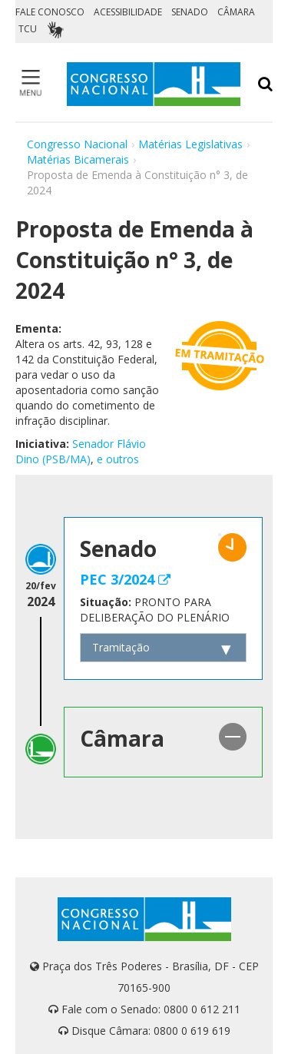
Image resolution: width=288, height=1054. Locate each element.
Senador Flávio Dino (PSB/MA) (80, 451)
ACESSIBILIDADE (128, 11)
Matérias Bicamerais (78, 159)
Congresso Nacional (77, 144)
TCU (27, 28)
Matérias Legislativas (190, 144)
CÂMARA (236, 11)
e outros (118, 459)
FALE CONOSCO (49, 11)
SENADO (189, 11)
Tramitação (121, 647)
